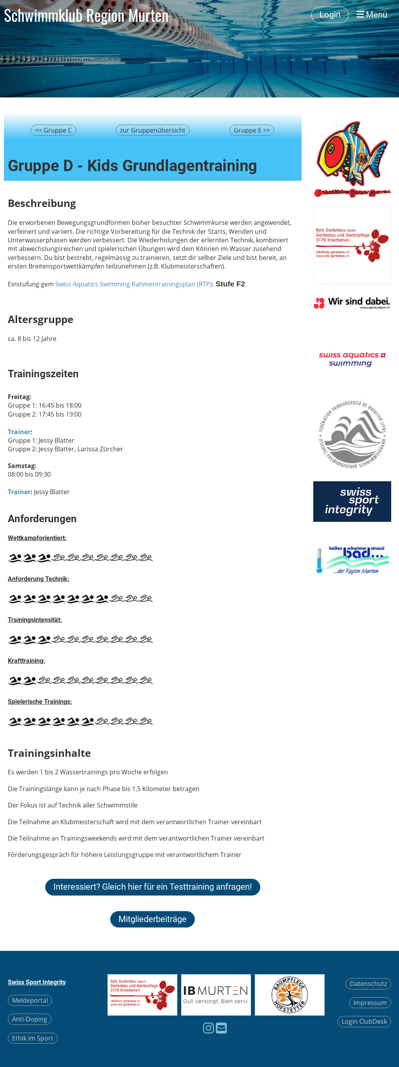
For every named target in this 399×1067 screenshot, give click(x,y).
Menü (372, 14)
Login (330, 14)
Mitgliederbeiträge (152, 919)
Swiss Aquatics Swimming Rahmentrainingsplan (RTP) (133, 284)
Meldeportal (30, 1000)
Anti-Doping (29, 1019)
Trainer (19, 432)
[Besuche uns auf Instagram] (208, 1027)
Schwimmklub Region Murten (86, 15)
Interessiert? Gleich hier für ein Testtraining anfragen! (152, 887)
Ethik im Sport (32, 1038)
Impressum (370, 1002)
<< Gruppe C (53, 130)
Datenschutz (368, 983)
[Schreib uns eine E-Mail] (221, 1027)
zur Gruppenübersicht (152, 130)
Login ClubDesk (364, 1021)
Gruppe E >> (252, 130)
